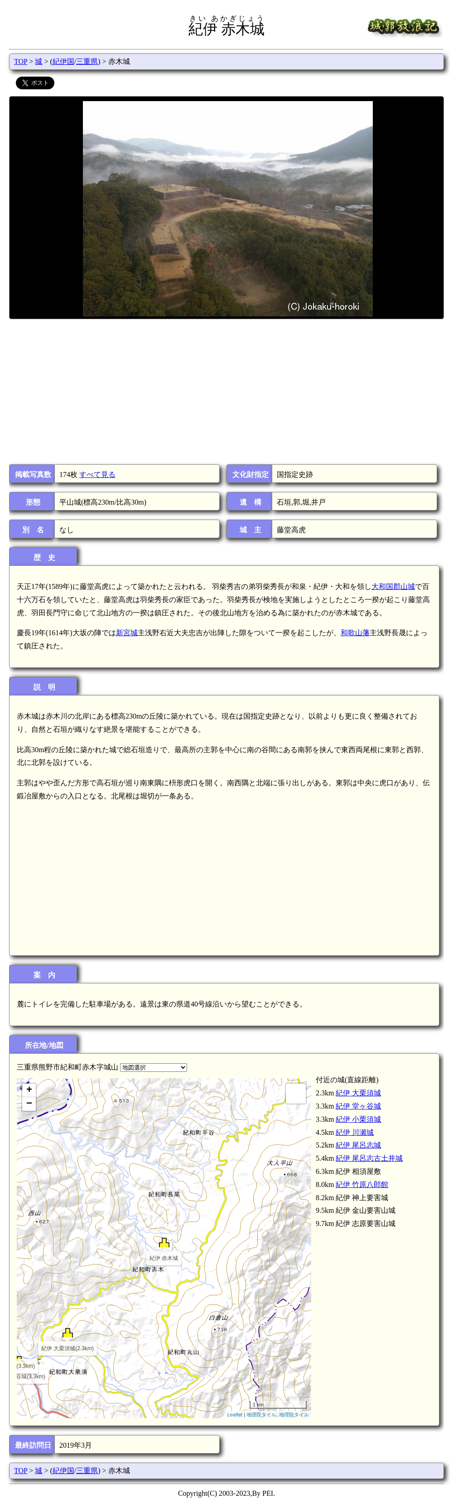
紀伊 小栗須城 (358, 1119)
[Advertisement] (226, 391)
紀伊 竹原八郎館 (362, 1184)
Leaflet (234, 1414)
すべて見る (97, 474)
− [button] (29, 1104)
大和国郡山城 (393, 586)
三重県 (87, 61)
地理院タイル (261, 1414)
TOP (20, 61)
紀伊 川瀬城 (355, 1132)
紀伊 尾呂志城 (358, 1145)
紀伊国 (63, 61)
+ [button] (29, 1090)
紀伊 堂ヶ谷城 (358, 1106)
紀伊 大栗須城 (358, 1093)
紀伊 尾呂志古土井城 (369, 1158)
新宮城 (127, 633)
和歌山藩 (355, 633)
